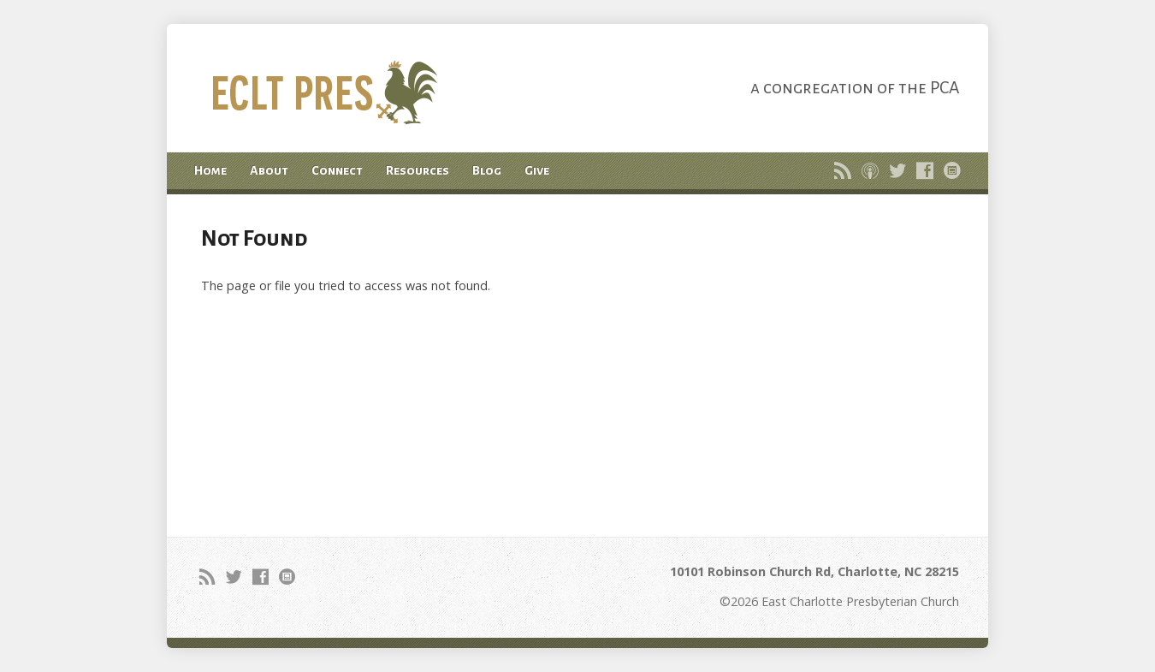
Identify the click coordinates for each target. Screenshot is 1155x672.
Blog (486, 170)
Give (536, 170)
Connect (337, 170)
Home (210, 170)
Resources (417, 170)
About (269, 170)
